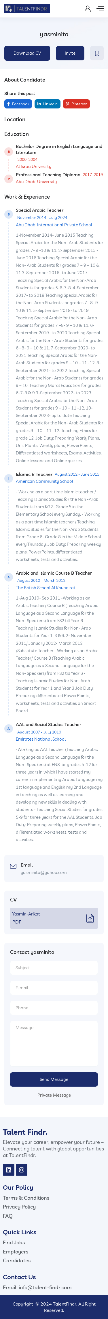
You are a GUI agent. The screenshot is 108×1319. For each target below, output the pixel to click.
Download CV (27, 53)
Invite (70, 53)
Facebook (18, 103)
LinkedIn (47, 103)
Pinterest (76, 103)
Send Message (54, 1079)
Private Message (54, 1095)
